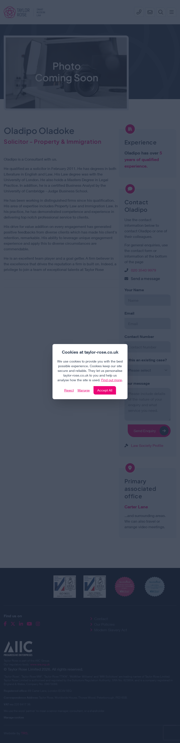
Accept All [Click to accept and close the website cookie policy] (104, 390)
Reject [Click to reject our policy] (69, 390)
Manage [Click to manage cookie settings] (84, 390)
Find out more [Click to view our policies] (111, 380)
